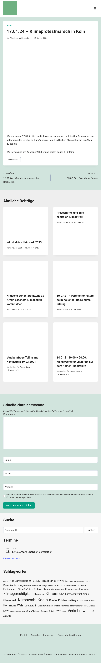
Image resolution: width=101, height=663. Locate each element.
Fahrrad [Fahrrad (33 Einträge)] (60, 585)
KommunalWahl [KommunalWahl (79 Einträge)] (13, 605)
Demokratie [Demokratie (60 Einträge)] (9, 585)
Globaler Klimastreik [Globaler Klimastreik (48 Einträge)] (44, 589)
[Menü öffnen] (95, 8)
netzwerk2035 (16, 248)
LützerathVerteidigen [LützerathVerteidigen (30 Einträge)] (45, 606)
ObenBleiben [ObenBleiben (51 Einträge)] (32, 611)
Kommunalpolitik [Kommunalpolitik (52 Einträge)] (86, 600)
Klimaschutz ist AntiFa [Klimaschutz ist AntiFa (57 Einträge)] (77, 594)
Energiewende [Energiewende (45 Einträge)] (24, 585)
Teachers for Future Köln (20, 38)
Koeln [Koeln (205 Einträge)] (43, 600)
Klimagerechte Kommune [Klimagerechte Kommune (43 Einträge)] (77, 589)
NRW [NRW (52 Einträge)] (5, 611)
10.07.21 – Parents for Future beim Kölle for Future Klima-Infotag (75, 300)
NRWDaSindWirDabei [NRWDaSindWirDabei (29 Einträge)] (17, 611)
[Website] (50, 487)
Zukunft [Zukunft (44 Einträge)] (7, 616)
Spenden (35, 635)
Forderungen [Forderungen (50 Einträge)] (9, 589)
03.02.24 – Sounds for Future (75, 175)
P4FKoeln (64, 222)
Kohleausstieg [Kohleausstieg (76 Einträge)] (67, 600)
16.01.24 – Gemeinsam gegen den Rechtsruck (25, 177)
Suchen (91, 530)
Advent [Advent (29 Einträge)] (5, 581)
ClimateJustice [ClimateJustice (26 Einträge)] (79, 581)
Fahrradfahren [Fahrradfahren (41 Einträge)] (70, 585)
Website (9, 487)
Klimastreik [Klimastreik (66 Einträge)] (10, 600)
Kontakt (24, 635)
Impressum (49, 635)
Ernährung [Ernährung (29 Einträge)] (52, 586)
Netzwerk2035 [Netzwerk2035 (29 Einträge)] (89, 606)
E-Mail (8, 473)
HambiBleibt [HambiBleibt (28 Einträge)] (59, 589)
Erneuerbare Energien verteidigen (32, 552)
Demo (9, 26)
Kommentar (10, 414)
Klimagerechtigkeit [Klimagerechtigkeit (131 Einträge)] (18, 594)
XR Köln (13, 309)
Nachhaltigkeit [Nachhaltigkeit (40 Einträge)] (76, 606)
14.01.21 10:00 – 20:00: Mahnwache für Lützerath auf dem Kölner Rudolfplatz (75, 362)
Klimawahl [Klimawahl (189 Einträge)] (27, 600)
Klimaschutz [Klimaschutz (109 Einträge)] (55, 594)
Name (8, 460)
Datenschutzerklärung (69, 635)
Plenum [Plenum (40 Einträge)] (44, 611)
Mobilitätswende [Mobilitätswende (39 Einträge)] (61, 606)
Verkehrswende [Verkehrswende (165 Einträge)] (81, 611)
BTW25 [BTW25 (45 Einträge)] (60, 581)
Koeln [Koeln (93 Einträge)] (53, 600)
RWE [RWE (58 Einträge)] (58, 611)
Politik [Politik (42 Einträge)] (51, 611)
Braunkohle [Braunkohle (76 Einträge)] (49, 580)
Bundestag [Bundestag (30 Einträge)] (69, 581)
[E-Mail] (50, 473)
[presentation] (25, 222)
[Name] (50, 460)
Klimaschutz (13, 159)
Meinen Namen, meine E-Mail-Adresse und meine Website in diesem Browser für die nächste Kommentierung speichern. (49, 496)
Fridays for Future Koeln (20, 367)
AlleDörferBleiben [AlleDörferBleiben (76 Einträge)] (21, 580)
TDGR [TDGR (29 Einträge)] (64, 611)
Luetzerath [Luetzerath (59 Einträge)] (31, 605)
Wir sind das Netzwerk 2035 (24, 242)
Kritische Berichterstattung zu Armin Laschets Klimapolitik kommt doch (25, 300)
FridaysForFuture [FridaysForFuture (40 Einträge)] (25, 589)
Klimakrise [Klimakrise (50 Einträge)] (39, 594)
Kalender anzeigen (11, 558)
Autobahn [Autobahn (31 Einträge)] (36, 581)
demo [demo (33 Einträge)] (88, 581)
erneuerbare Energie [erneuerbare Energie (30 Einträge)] (39, 586)
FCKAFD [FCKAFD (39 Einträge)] (82, 585)
